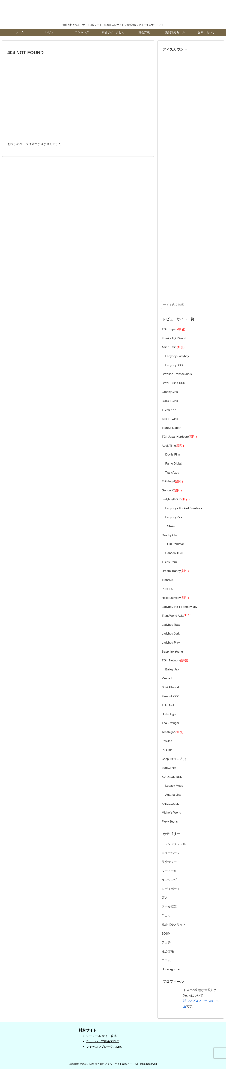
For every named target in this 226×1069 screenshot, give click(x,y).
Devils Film (172, 454)
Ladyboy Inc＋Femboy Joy (179, 607)
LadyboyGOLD (176, 499)
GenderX (172, 490)
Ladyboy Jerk (171, 633)
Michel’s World (171, 812)
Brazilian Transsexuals (177, 374)
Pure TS (167, 588)
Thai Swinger (170, 723)
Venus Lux (169, 678)
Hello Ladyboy (175, 598)
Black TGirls (170, 401)
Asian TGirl (173, 347)
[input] (190, 305)
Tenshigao (172, 732)
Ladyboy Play (171, 642)
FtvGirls (167, 741)
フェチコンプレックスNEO (104, 1046)
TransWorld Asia (177, 615)
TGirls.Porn (169, 562)
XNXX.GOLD (170, 803)
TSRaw (170, 526)
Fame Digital (173, 463)
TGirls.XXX (169, 410)
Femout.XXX (170, 696)
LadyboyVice (173, 517)
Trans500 (168, 580)
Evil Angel (172, 481)
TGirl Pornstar (174, 544)
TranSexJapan (171, 428)
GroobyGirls (170, 392)
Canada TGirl (174, 553)
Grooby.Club (170, 535)
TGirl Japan (173, 329)
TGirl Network (175, 660)
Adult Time (173, 445)
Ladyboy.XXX (174, 365)
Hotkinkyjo (169, 714)
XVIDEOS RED (172, 777)
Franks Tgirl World (174, 338)
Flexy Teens (170, 821)
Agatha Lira (173, 794)
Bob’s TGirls (170, 418)
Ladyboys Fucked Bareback (183, 508)
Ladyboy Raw (171, 624)
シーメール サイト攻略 (101, 1036)
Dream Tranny (175, 571)
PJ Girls (167, 750)
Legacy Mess (174, 785)
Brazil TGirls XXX (173, 383)
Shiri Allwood (170, 687)
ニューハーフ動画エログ (102, 1041)
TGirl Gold (168, 705)
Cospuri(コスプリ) (174, 759)
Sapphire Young (172, 651)
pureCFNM (169, 768)
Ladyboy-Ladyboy (177, 356)
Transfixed (172, 472)
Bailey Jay (172, 669)
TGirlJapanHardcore (179, 436)
